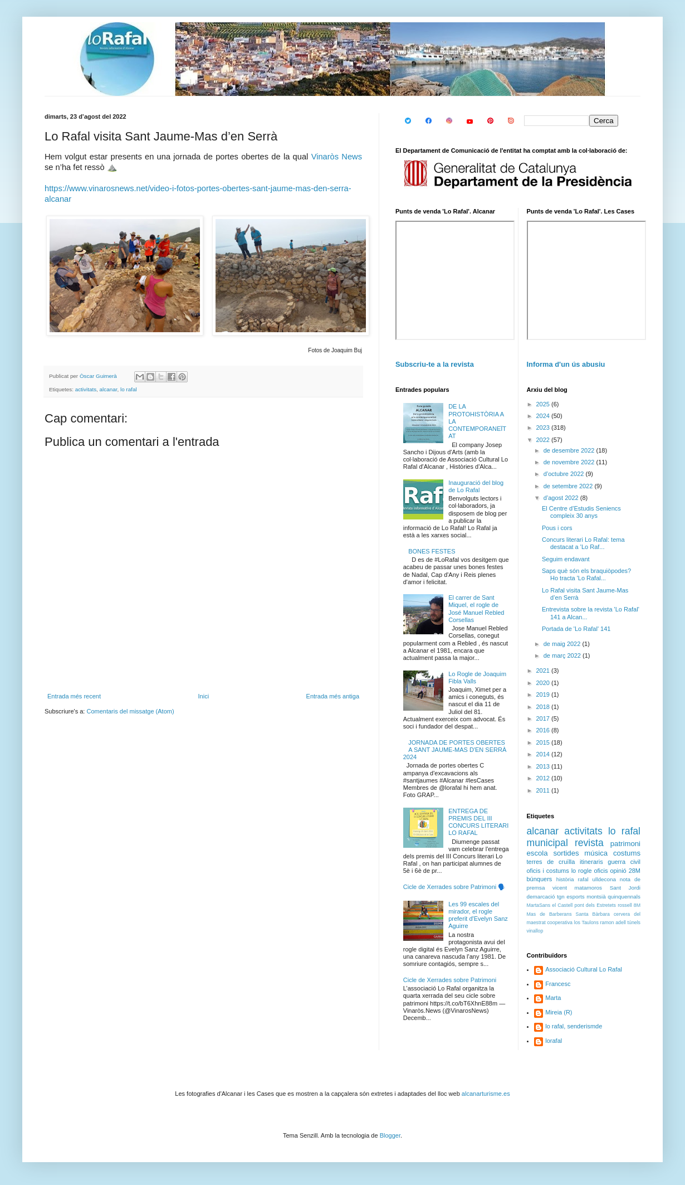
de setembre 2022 (569, 486)
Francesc (557, 983)
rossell (625, 905)
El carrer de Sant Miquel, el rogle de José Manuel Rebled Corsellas (476, 608)
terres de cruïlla (551, 861)
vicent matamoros (577, 888)
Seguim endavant (566, 559)
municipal (547, 842)
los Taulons (586, 922)
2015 (544, 742)
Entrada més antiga (332, 696)
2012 (544, 778)
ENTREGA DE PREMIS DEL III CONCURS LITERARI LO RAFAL (478, 822)
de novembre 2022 (570, 462)
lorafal (553, 1040)
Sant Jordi (625, 888)
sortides (566, 853)
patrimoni (625, 843)
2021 (544, 670)
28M (634, 870)
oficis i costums (548, 870)
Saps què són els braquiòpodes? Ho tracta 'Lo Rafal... (586, 574)
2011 (544, 790)
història (565, 879)
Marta (553, 997)
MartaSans (539, 905)
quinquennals (624, 896)
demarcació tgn (546, 896)
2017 (544, 718)
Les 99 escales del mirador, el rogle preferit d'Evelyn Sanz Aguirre (478, 915)
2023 (544, 427)
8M (637, 905)
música (596, 853)
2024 (544, 415)
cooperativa (559, 922)
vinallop (535, 931)
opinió (618, 870)
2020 (544, 682)
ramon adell (613, 922)
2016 (544, 730)
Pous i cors (557, 527)
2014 (544, 754)
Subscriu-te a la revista (434, 364)
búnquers (539, 879)
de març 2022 (563, 655)
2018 (544, 706)
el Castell (562, 905)
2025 (544, 404)
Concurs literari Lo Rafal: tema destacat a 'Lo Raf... (583, 543)
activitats (85, 389)
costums (626, 853)
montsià (596, 896)
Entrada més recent (74, 696)
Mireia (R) (558, 1012)
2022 (544, 439)
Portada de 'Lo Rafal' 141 (576, 628)
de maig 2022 (563, 643)
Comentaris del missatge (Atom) (130, 711)
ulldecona (604, 879)
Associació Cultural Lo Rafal (583, 969)
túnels (634, 922)
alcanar (109, 389)
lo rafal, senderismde (573, 1026)
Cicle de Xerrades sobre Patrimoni (450, 980)
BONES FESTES (431, 551)
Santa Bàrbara (593, 914)
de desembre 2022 (570, 450)
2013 (544, 766)
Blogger (390, 1135)
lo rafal (128, 389)
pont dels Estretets (594, 905)
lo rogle (581, 870)
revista (589, 842)
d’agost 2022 (562, 497)
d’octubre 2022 (565, 473)
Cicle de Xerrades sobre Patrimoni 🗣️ (454, 886)
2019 (544, 694)
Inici (203, 696)
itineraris (591, 861)
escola (537, 853)
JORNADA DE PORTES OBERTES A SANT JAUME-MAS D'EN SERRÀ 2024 (455, 749)
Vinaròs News (336, 156)
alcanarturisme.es (486, 1093)
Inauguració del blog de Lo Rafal (475, 486)
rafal (583, 879)
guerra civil (624, 861)
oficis (601, 870)
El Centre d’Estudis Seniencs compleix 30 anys (581, 512)
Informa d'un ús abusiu (566, 364)
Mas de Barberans (549, 914)
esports (575, 896)
